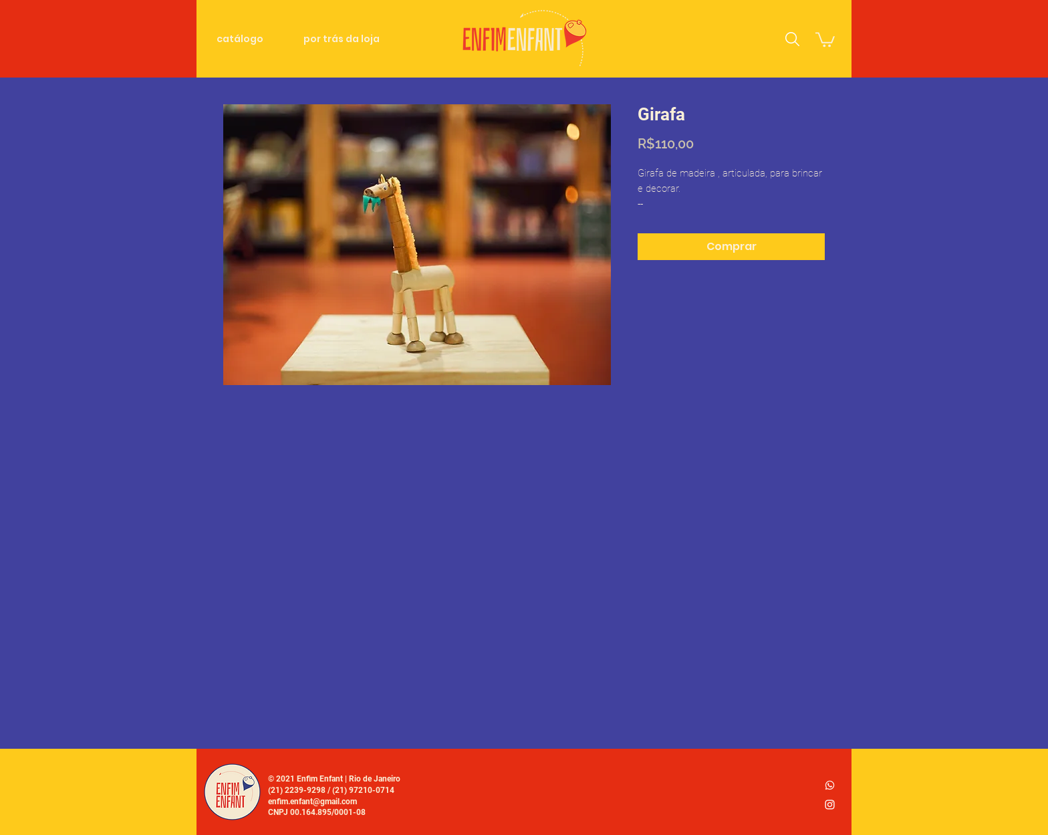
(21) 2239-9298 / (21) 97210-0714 (331, 790)
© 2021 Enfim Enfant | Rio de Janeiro (334, 779)
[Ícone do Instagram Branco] (829, 804)
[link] (825, 39)
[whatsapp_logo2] (829, 785)
